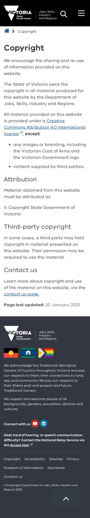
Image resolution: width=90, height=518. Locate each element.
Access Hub (19, 445)
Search (63, 14)
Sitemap (56, 459)
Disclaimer (56, 468)
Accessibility (34, 459)
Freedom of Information (24, 468)
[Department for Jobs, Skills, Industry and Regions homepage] (30, 13)
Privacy (73, 459)
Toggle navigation (81, 13)
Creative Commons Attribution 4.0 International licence (45, 127)
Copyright (12, 459)
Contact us (13, 476)
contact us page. (21, 294)
